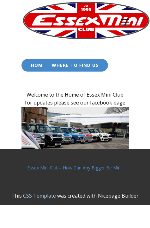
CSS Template (39, 195)
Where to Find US (75, 65)
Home (38, 65)
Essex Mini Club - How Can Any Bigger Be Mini (75, 168)
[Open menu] (125, 22)
